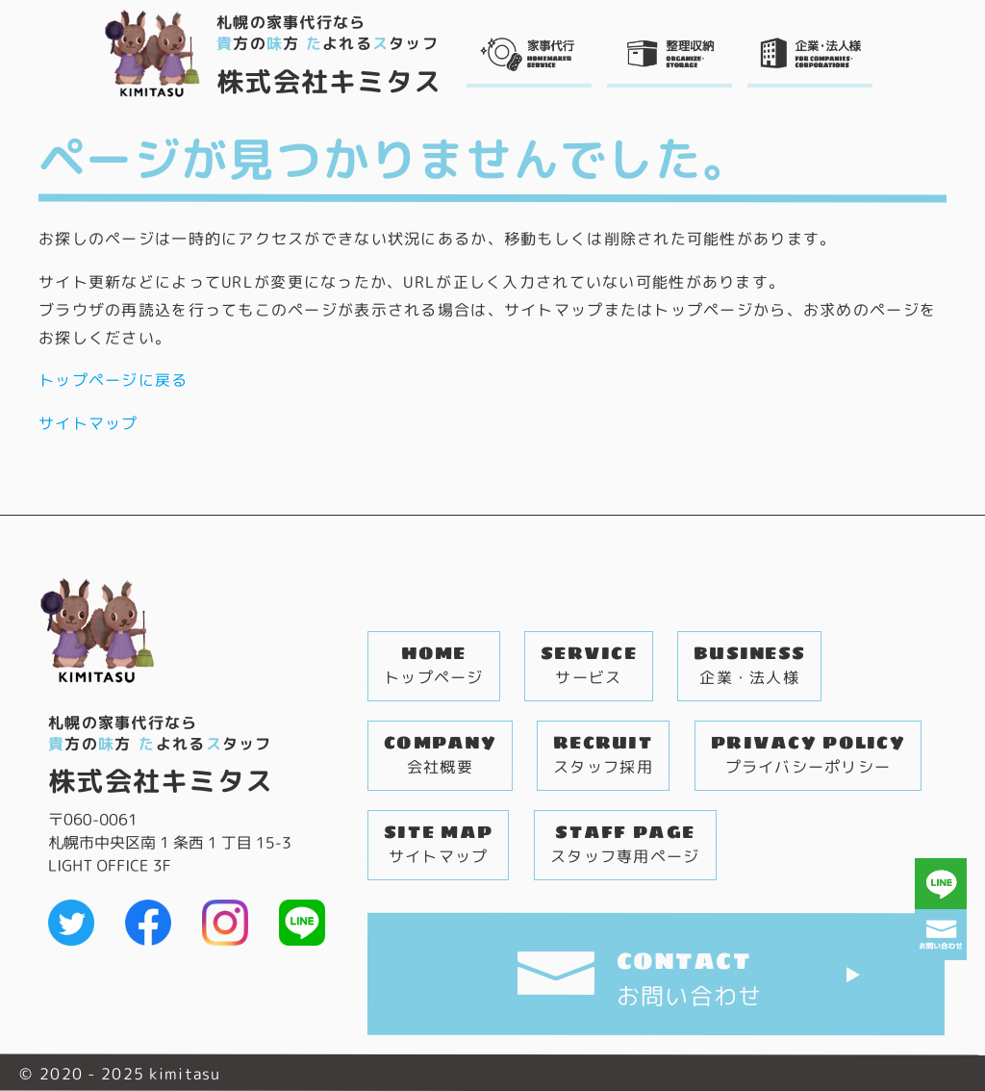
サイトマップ (88, 422)
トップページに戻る (113, 380)
